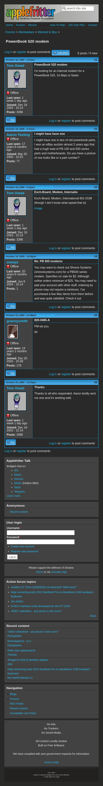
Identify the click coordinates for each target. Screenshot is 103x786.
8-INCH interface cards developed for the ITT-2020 (40, 606)
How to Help (51, 762)
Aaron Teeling (18, 135)
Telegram (19, 491)
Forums (20, 25)
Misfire (18, 483)
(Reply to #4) (45, 315)
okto (10, 664)
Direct (39, 571)
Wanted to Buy (47, 32)
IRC (16, 470)
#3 (95, 187)
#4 (95, 256)
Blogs (13, 694)
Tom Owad (15, 65)
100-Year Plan (76, 25)
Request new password (24, 551)
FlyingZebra (14, 635)
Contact (92, 25)
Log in (8, 52)
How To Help (57, 25)
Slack (17, 487)
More (93, 615)
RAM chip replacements (22, 650)
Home (9, 25)
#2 (95, 129)
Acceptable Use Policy (23, 713)
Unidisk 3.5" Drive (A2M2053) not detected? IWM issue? (44, 587)
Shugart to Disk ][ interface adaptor (28, 659)
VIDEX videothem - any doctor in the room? (36, 611)
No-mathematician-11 (20, 677)
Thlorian (12, 654)
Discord (18, 478)
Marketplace (27, 32)
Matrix (17, 474)
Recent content (19, 511)
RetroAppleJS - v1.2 (19, 641)
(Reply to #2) (44, 187)
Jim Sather (17, 601)
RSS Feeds (16, 703)
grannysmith (17, 321)
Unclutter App (59, 571)
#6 (95, 382)
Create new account (22, 546)
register (21, 52)
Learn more (13, 495)
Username (14, 528)
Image (38, 208)
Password (14, 537)
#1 (95, 59)
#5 (95, 315)
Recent (32, 25)
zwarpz (12, 262)
